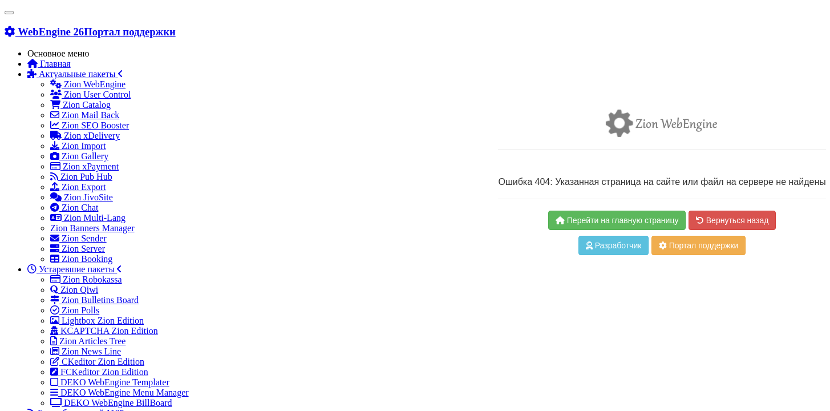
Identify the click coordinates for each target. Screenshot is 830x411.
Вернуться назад (732, 220)
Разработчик (614, 245)
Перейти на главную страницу (617, 220)
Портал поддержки (699, 245)
